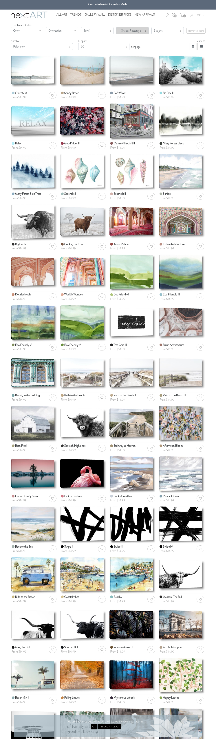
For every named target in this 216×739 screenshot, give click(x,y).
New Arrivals (144, 14)
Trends (76, 14)
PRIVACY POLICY (110, 726)
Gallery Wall (95, 14)
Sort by (15, 41)
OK (94, 726)
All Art (61, 14)
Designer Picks (119, 14)
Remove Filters (196, 30)
